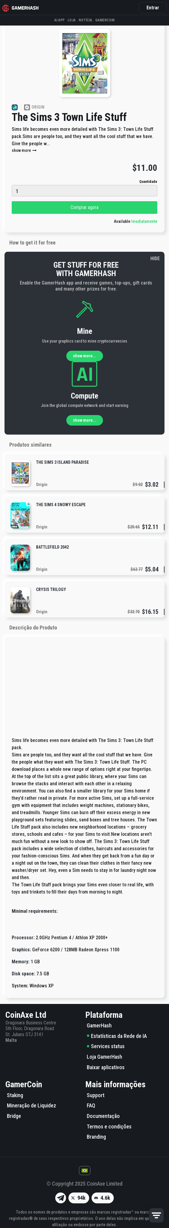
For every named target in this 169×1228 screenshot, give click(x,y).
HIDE (155, 258)
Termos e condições (109, 1126)
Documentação (103, 1116)
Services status (106, 1046)
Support (95, 1095)
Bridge (14, 1116)
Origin (41, 484)
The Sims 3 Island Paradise (62, 462)
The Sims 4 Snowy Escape (61, 504)
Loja (72, 20)
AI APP (59, 20)
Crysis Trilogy (51, 589)
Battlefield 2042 (52, 547)
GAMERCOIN (105, 20)
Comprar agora (84, 207)
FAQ (91, 1105)
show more (24, 150)
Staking (15, 1095)
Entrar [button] (152, 8)
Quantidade (148, 182)
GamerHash (99, 1025)
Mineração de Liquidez (31, 1105)
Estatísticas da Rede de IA (117, 1036)
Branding (96, 1137)
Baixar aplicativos (106, 1067)
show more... (84, 355)
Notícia (85, 20)
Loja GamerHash (104, 1057)
